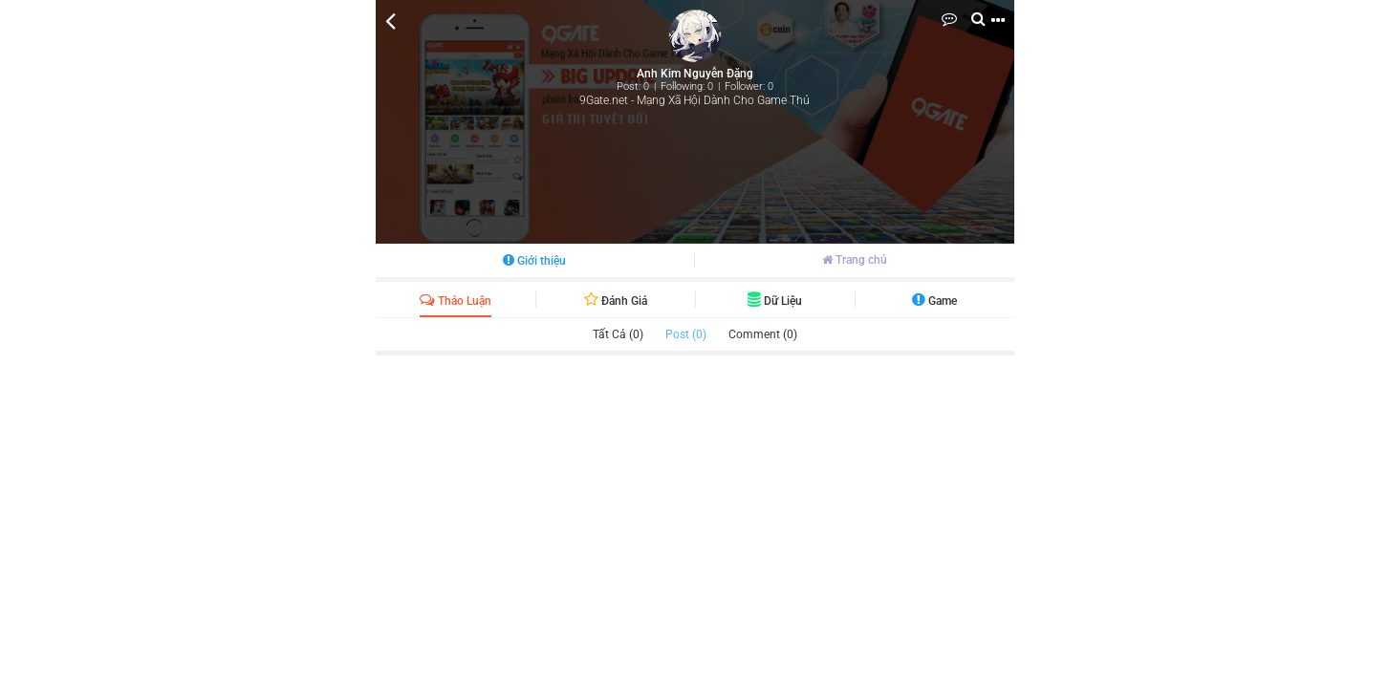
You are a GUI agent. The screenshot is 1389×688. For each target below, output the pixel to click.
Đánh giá (615, 301)
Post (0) (685, 334)
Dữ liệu (775, 301)
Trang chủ (854, 260)
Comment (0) (762, 334)
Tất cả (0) (618, 334)
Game (934, 301)
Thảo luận (455, 301)
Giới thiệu (534, 261)
